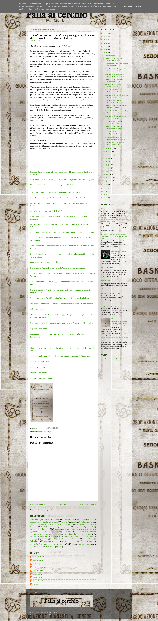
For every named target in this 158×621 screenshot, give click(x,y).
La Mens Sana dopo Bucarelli (111, 293)
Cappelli (74, 522)
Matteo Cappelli (38, 577)
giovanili (57, 529)
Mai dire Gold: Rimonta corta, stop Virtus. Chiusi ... (115, 117)
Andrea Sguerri (38, 564)
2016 (106, 191)
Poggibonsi (54, 539)
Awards (91, 519)
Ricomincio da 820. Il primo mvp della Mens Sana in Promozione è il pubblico (61, 323)
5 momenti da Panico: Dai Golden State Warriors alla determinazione (57, 268)
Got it (138, 6)
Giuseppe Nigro (38, 574)
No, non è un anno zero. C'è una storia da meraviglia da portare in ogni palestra (61, 304)
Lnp (60, 532)
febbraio (109, 177)
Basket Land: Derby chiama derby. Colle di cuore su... (114, 133)
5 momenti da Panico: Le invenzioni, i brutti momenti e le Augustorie (55, 192)
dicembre (109, 55)
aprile (108, 171)
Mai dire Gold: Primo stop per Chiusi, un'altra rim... (115, 143)
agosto (108, 158)
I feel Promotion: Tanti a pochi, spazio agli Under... (115, 122)
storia (46, 544)
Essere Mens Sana (37, 367)
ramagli (76, 539)
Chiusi (90, 522)
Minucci (33, 536)
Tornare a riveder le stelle (40, 362)
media (57, 534)
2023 (106, 40)
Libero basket (53, 531)
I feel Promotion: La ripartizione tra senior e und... (116, 70)
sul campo (47, 432)
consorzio (69, 524)
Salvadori (40, 432)
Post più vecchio (88, 504)
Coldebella (41, 524)
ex (81, 527)
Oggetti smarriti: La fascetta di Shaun (45, 262)
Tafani (74, 544)
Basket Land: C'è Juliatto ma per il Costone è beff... (116, 91)
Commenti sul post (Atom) (46, 510)
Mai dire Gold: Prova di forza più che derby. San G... (116, 96)
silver (72, 541)
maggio (108, 168)
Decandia (61, 527)
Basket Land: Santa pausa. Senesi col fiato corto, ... (116, 64)
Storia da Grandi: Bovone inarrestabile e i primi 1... (114, 127)
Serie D (54, 541)
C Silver (65, 522)
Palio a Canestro (88, 536)
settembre (109, 155)
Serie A (46, 541)
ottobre (108, 151)
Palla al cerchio (56, 15)
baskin (39, 522)
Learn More (127, 6)
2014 (106, 198)
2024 (106, 36)
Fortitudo (32, 529)
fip (93, 527)
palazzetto (76, 536)
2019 (106, 53)
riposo (92, 539)
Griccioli (75, 529)
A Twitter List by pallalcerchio (111, 359)
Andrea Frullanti (38, 557)
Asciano (57, 520)
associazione (68, 520)
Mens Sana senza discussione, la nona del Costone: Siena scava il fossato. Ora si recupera (119, 322)
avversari (80, 520)
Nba (60, 536)
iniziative (35, 532)
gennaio (108, 181)
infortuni (93, 529)
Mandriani (92, 532)
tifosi (89, 544)
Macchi (68, 532)
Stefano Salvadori (39, 581)
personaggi (34, 539)
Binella (45, 522)
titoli (31, 547)
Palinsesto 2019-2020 (38, 309)
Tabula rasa (105, 209)
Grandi (66, 529)
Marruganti (37, 534)
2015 (106, 194)
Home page (62, 504)
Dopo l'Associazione (38, 373)
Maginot (77, 531)
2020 (106, 49)
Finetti (88, 527)
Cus (48, 527)
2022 (106, 43)
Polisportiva (66, 539)
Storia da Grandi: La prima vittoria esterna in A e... (114, 80)
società (79, 541)
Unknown (36, 584)
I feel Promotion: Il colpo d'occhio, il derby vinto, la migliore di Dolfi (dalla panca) (60, 198)
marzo (108, 174)
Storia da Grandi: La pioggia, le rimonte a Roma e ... (116, 106)
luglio (108, 161)
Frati (38, 529)
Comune (58, 524)
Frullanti (45, 529)
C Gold (55, 522)
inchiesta (84, 529)
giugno (108, 165)
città (31, 524)
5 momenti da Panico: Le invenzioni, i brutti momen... (115, 138)
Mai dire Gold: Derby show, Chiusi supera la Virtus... (114, 75)
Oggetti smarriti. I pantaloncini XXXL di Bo (46, 211)
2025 (106, 33)
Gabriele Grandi (38, 571)
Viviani (58, 547)
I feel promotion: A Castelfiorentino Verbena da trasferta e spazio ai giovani (60, 298)
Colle (49, 524)
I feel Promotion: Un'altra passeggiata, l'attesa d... (114, 101)
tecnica (81, 544)
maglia (84, 532)
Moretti (53, 536)
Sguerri (63, 541)
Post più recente (37, 504)
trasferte (39, 547)
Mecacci (48, 534)
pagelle (67, 536)
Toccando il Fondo (107, 340)
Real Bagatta (105, 281)
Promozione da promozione (41, 378)
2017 (106, 188)
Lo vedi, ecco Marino (108, 221)
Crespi (43, 527)
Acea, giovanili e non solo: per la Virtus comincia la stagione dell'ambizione (60, 356)
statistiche (34, 544)
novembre (109, 148)
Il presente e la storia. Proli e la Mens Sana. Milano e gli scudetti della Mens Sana (114, 236)
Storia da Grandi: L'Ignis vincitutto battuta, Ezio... (114, 59)
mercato (88, 534)
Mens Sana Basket (71, 534)
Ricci (84, 539)
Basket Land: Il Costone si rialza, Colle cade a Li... (116, 112)
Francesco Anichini (39, 567)
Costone (80, 524)
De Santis (54, 527)
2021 (106, 46)
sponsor (89, 541)
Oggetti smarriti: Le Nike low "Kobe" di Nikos (115, 85)
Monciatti (43, 536)
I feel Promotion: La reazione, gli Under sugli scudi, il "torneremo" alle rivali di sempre (62, 232)
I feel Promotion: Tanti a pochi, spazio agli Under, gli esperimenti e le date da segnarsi (62, 180)
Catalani (82, 522)
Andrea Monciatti (39, 560)
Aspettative (34, 342)
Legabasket (44, 531)
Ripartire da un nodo (38, 329)
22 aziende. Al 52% (107, 268)
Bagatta (32, 522)
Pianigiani (44, 539)
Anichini (47, 520)
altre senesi (34, 520)
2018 (106, 185)
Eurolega (76, 527)
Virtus (48, 547)
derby (68, 527)
